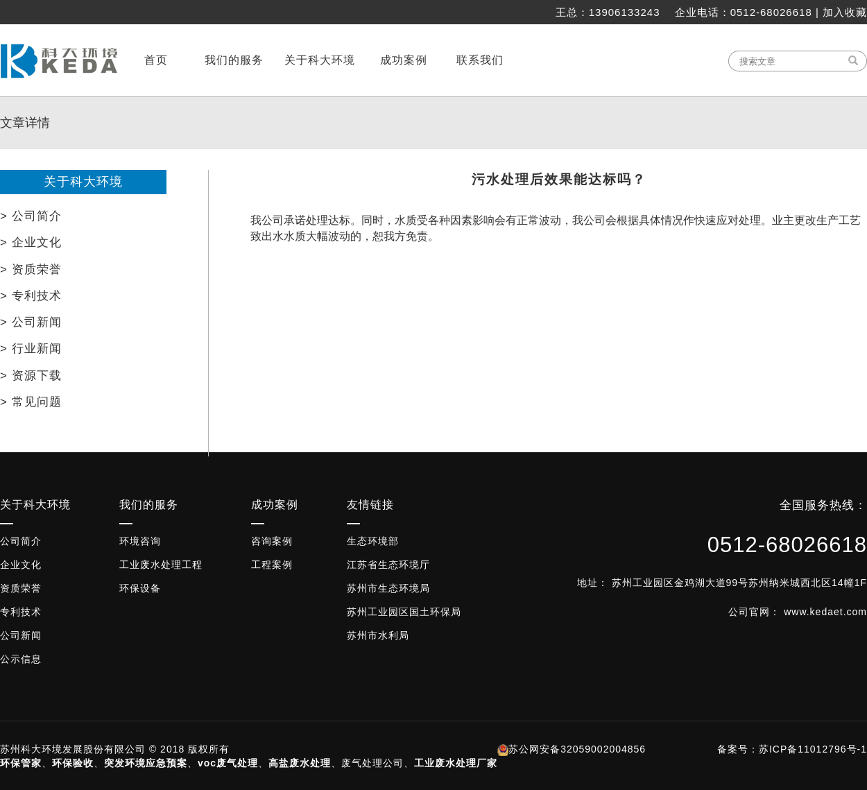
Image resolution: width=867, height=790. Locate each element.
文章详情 (25, 123)
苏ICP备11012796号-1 (813, 749)
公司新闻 (21, 635)
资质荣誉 (21, 588)
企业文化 (21, 564)
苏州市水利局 (378, 635)
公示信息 (21, 658)
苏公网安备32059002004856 (577, 749)
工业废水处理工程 (161, 564)
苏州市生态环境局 (388, 588)
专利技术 (21, 611)
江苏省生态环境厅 (388, 564)
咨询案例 (272, 541)
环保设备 (140, 588)
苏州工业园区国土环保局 (404, 611)
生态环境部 (373, 541)
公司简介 (21, 541)
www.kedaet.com (825, 611)
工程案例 (272, 564)
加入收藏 (845, 12)
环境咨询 (140, 541)
